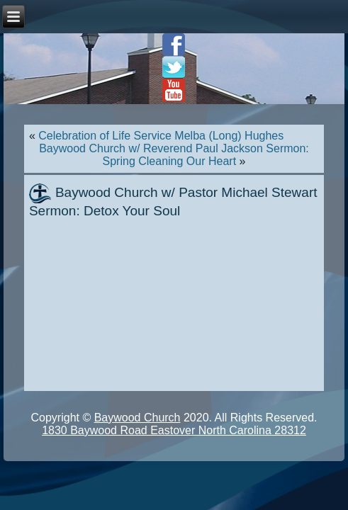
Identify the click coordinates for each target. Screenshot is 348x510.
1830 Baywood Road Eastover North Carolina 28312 (174, 430)
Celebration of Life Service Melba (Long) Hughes (161, 136)
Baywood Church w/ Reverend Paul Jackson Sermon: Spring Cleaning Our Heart (174, 154)
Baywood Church (137, 418)
